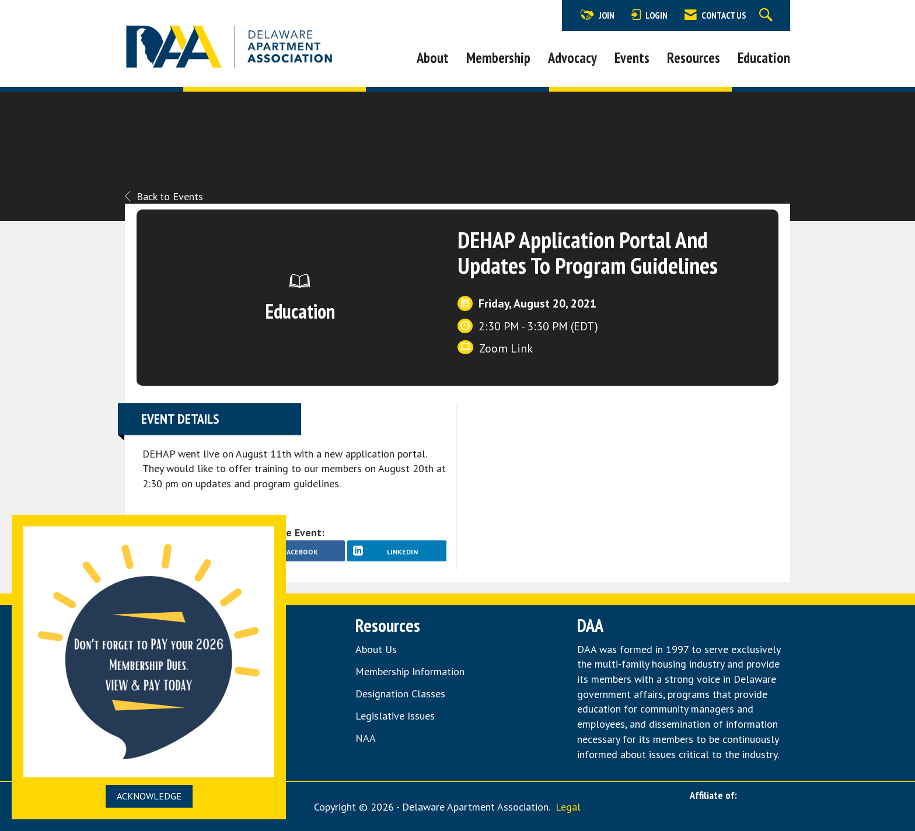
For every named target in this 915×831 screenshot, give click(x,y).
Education (764, 57)
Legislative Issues (395, 715)
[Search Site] (767, 15)
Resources (693, 57)
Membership (498, 57)
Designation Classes (400, 693)
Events (631, 57)
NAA (366, 738)
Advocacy (572, 57)
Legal (568, 806)
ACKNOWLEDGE (149, 796)
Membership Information (410, 671)
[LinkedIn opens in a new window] (396, 550)
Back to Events (164, 196)
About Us (376, 649)
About (433, 57)
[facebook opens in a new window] (294, 550)
